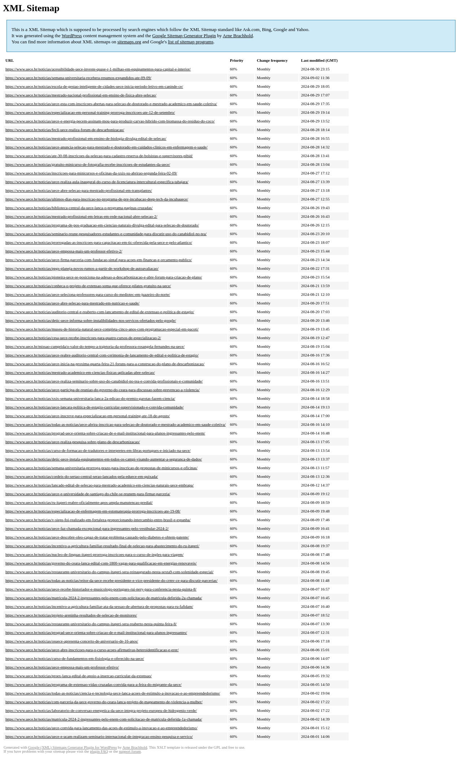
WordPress (72, 35)
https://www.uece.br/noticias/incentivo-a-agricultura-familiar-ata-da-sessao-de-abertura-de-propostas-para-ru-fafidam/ (99, 606)
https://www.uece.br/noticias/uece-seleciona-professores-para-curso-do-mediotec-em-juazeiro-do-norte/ (87, 294)
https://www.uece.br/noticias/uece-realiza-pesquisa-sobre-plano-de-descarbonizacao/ (72, 442)
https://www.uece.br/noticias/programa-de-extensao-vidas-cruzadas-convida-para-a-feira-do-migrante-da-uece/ (93, 684)
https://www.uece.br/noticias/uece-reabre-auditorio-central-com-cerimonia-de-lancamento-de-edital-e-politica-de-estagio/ (102, 355)
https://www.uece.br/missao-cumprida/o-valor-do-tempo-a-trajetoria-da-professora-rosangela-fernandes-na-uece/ (94, 346)
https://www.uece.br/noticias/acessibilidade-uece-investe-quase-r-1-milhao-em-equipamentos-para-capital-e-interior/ (98, 69)
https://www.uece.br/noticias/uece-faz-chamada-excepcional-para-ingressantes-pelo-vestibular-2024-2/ (87, 528)
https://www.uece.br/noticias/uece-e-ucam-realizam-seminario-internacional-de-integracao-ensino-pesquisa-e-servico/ (99, 736)
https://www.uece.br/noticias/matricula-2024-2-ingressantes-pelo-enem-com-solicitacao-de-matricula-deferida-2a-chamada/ (103, 598)
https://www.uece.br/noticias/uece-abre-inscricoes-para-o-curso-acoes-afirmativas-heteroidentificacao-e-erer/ (92, 650)
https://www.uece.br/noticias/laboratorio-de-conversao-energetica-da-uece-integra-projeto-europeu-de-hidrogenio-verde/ (101, 710)
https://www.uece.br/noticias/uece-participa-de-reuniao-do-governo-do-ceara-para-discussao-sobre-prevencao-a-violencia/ (102, 390)
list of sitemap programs (190, 41)
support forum (130, 751)
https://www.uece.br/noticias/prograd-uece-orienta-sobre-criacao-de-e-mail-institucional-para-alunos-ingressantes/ (96, 632)
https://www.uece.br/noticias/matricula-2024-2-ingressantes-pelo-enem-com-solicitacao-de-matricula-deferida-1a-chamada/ (103, 719)
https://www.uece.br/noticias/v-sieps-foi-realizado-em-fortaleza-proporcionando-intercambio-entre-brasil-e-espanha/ (98, 520)
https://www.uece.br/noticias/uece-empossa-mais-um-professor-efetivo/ (62, 667)
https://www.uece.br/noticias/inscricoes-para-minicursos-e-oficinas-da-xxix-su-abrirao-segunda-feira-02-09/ (91, 173)
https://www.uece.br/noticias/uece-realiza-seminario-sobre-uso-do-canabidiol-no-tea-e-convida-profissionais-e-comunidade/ (104, 381)
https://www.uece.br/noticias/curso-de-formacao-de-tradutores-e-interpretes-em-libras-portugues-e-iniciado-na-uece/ (98, 450)
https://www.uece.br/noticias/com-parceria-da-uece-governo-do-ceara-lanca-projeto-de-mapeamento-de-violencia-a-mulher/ (103, 702)
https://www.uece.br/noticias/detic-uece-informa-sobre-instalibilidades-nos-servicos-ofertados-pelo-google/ (90, 320)
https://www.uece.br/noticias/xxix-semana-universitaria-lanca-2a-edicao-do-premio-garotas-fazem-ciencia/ (90, 398)
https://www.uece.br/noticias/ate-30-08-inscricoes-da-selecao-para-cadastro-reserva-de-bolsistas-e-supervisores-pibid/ (99, 155)
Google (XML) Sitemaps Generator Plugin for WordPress (72, 747)
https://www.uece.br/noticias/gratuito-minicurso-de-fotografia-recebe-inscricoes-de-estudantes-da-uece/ (87, 164)
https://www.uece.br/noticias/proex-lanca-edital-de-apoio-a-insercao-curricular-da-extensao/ (78, 676)
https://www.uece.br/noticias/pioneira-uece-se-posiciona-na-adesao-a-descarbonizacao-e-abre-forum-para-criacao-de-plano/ (103, 277)
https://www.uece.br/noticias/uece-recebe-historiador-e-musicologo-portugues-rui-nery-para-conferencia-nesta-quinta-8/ (100, 589)
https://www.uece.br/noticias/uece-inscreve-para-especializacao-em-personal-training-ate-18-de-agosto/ (87, 416)
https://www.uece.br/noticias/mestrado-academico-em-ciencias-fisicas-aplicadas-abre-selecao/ (80, 372)
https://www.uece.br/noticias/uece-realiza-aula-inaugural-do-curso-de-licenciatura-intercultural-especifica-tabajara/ (96, 181)
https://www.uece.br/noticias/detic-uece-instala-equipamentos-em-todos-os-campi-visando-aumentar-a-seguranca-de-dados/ (103, 459)
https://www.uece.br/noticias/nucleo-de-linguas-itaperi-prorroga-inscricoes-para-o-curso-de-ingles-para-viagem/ (94, 554)
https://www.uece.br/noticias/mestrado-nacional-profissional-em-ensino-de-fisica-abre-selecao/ (80, 95)
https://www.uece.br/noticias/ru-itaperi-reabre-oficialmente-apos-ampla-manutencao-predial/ (79, 502)
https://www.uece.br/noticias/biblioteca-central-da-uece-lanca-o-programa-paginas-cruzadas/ (79, 208)
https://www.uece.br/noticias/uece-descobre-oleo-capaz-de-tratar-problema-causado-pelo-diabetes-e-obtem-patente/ (97, 537)
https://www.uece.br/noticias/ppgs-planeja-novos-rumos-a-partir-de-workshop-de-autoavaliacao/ (81, 268)
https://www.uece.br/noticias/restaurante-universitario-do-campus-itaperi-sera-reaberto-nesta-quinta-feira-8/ (91, 624)
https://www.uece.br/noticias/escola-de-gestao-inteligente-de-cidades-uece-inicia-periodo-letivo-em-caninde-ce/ (94, 86)
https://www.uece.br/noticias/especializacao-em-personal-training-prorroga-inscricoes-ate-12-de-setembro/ (90, 112)
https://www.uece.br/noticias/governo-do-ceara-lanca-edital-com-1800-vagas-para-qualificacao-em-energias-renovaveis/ (101, 563)
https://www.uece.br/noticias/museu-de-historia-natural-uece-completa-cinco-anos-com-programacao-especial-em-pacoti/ (102, 329)
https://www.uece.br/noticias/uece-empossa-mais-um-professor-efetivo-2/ (63, 251)
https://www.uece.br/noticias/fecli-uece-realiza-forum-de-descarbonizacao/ (64, 129)
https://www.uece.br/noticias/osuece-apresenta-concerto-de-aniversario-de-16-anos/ (71, 641)
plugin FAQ (99, 751)
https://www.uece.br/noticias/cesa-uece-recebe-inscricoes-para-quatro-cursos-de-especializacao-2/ (83, 338)
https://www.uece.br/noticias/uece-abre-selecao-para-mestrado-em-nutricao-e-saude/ (72, 303)
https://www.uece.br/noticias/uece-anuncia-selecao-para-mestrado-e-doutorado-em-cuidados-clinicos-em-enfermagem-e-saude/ (106, 147)
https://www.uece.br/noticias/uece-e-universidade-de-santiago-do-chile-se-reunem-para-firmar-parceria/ (87, 494)
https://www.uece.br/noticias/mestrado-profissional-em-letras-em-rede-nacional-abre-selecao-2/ (81, 216)
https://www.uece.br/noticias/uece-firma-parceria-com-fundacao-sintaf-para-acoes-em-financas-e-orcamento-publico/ (98, 260)
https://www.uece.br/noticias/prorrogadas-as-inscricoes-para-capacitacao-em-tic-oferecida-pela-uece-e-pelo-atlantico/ (98, 242)
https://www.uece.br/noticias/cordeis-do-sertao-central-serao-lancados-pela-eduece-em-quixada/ (81, 476)
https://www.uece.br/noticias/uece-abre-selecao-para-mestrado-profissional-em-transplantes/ (78, 190)
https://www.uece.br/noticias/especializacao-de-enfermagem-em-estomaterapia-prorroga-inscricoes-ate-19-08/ (92, 511)
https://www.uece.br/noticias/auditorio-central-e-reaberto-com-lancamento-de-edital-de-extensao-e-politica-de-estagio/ (99, 312)
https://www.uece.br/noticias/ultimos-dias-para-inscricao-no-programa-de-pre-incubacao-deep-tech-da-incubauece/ (96, 199)
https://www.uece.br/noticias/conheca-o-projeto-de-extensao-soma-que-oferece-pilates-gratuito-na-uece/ (88, 286)
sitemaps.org (129, 41)
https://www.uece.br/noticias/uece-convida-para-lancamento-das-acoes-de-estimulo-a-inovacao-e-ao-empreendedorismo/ (101, 728)
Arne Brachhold (238, 35)
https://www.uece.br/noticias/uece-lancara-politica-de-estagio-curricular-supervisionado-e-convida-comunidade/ (94, 407)
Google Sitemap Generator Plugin (184, 35)
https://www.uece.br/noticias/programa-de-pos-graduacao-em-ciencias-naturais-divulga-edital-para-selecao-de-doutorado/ (102, 225)
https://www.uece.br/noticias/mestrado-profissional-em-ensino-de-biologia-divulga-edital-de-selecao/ (85, 138)
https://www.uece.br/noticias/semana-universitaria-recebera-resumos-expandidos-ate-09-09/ (78, 77)
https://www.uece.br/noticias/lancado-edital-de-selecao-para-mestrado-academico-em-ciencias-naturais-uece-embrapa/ (99, 485)
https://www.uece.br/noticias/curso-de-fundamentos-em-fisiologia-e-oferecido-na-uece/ (74, 658)
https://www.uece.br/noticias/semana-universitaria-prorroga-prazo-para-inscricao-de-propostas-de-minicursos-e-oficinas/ (101, 468)
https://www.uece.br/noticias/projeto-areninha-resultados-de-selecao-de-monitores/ (71, 615)
